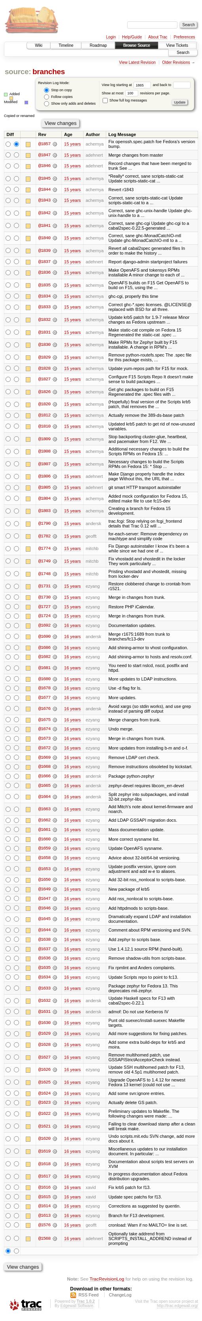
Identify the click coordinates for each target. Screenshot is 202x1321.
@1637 (44, 952)
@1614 (44, 1210)
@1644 (44, 933)
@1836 (44, 273)
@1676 (44, 710)
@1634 (44, 981)
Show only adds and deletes (69, 103)
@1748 (44, 574)
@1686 (44, 648)
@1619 (44, 1155)
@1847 (44, 155)
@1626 (44, 1073)
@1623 (44, 1106)
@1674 (44, 730)
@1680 (44, 680)
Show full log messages (125, 100)
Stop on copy (58, 90)
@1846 (44, 166)
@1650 (44, 882)
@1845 (44, 178)
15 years (72, 144)
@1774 (44, 549)
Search (183, 52)
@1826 (44, 392)
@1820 (44, 405)
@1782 (44, 536)
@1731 (44, 587)
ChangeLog (120, 1299)
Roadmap (98, 45)
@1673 (44, 740)
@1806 (44, 477)
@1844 (44, 189)
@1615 (44, 1201)
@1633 (44, 992)
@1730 (44, 598)
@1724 (44, 617)
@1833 (44, 307)
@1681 (44, 669)
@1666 (44, 778)
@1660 (44, 841)
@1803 (44, 511)
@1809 (44, 439)
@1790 (44, 524)
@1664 (44, 799)
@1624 (44, 1097)
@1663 (44, 811)
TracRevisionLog (107, 1283)
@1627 (44, 1061)
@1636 (44, 962)
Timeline (66, 45)
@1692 (44, 626)
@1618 (44, 1168)
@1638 (44, 942)
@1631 (44, 1015)
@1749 (44, 562)
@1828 (44, 369)
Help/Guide (132, 37)
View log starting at (127, 85)
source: (18, 71)
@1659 (44, 851)
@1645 (44, 922)
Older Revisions (176, 62)
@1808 (44, 452)
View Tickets (177, 45)
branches (48, 71)
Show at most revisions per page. (136, 93)
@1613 (44, 1220)
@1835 (44, 285)
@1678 (44, 689)
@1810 (44, 427)
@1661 (44, 832)
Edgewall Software (76, 1310)
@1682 (44, 658)
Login (111, 37)
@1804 (44, 499)
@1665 (44, 787)
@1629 (44, 1037)
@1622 (44, 1117)
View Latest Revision (137, 62)
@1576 (44, 1229)
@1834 (44, 296)
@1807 (44, 464)
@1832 (44, 320)
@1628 (44, 1048)
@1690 (44, 637)
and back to (172, 85)
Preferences (184, 37)
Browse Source (136, 45)
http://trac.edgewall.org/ (177, 1310)
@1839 (44, 250)
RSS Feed (88, 1299)
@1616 (44, 1191)
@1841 (44, 225)
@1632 (44, 1004)
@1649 (44, 892)
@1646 (44, 911)
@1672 (44, 749)
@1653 (44, 872)
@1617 (44, 1180)
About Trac (157, 37)
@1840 (44, 238)
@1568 (44, 1243)
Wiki (38, 45)
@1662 (44, 822)
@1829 (44, 358)
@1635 (44, 971)
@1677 (44, 699)
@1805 (44, 488)
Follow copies (58, 97)
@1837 (44, 262)
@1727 (44, 607)
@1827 (44, 379)
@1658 (44, 860)
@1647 (44, 901)
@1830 (44, 345)
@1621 (44, 1130)
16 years (72, 626)
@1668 (44, 768)
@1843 (44, 200)
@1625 (44, 1086)
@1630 (44, 1026)
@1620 (44, 1142)
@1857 (44, 144)
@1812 (44, 415)
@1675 (44, 721)
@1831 (44, 333)
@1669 (44, 759)
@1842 (44, 213)
